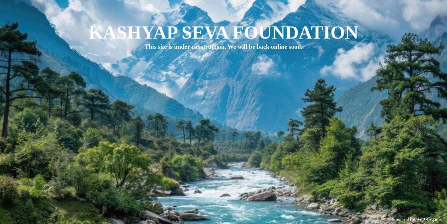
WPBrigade (429, 219)
